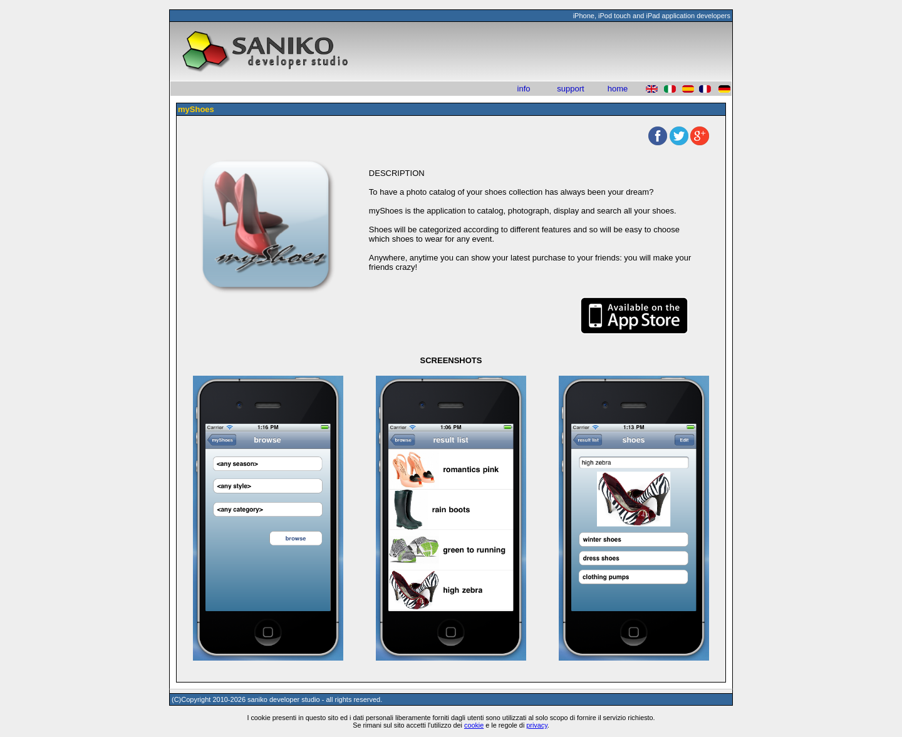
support (570, 88)
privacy (536, 725)
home (618, 88)
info (524, 88)
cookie (474, 725)
